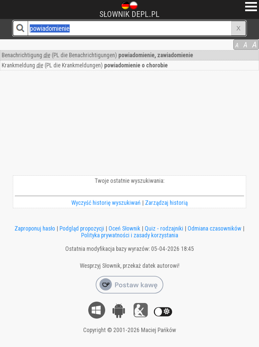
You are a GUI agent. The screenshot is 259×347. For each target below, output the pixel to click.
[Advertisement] (129, 124)
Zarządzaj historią (166, 202)
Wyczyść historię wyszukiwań (106, 202)
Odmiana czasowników (214, 228)
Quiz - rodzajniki (164, 228)
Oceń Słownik (124, 228)
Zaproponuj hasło (35, 228)
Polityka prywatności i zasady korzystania (129, 235)
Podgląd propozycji (82, 228)
